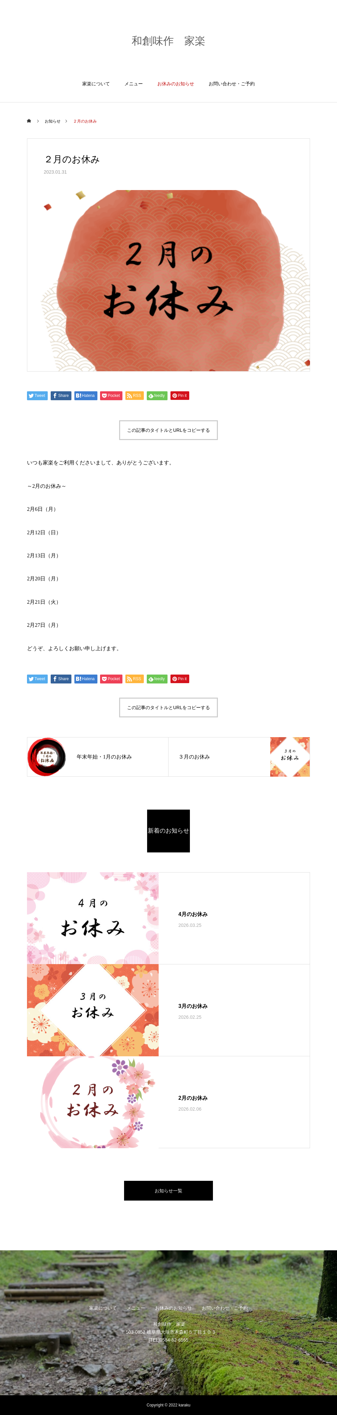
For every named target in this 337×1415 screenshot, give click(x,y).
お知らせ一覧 (168, 1190)
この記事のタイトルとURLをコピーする (168, 430)
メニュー (133, 83)
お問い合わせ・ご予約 (232, 83)
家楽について (96, 83)
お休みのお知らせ (175, 83)
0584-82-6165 (174, 1340)
